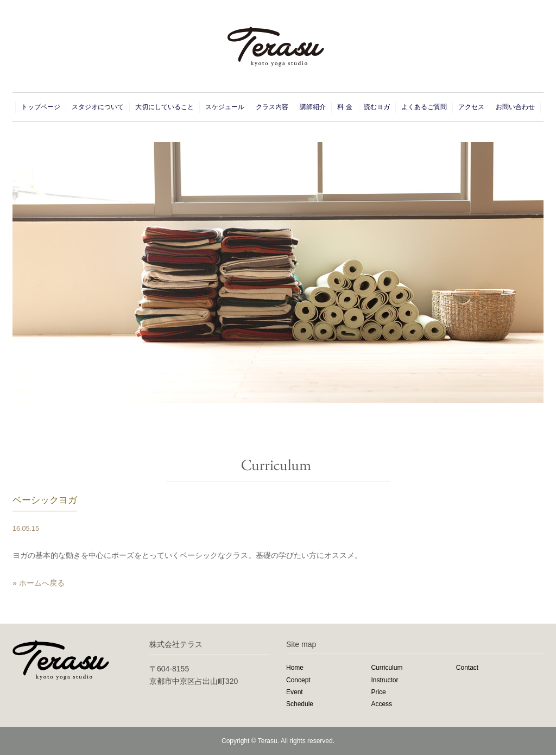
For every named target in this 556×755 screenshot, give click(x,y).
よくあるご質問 (424, 107)
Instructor (384, 680)
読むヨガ (377, 107)
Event (294, 692)
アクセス (471, 107)
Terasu (267, 741)
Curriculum (386, 667)
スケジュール (224, 107)
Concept (298, 680)
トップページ (40, 107)
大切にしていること (164, 107)
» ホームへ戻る (38, 583)
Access (381, 704)
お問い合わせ (515, 107)
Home (295, 667)
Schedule (299, 704)
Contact (467, 667)
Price (378, 692)
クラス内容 (272, 107)
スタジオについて (98, 107)
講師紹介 (313, 107)
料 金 (344, 107)
